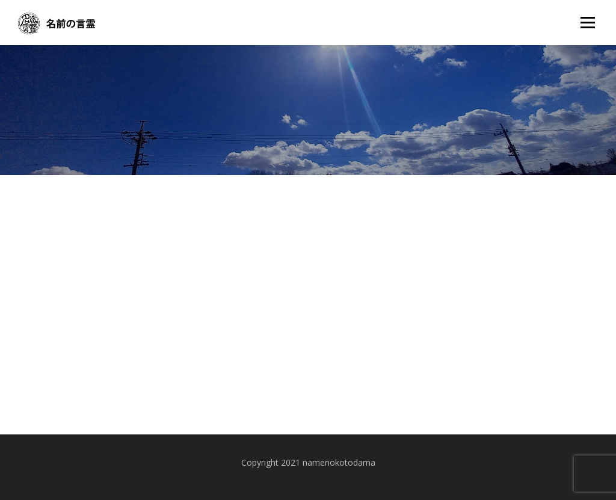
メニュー (587, 22)
